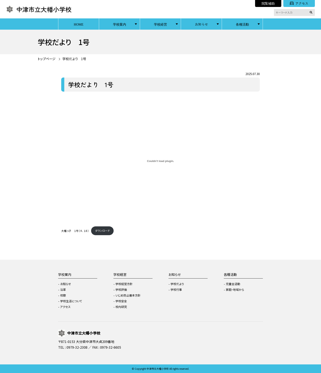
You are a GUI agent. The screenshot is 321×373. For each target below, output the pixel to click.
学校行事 (176, 290)
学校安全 (121, 301)
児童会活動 (233, 284)
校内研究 (121, 307)
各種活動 (242, 24)
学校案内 (119, 24)
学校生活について (71, 301)
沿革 (63, 290)
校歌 (63, 295)
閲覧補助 (268, 3)
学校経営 (160, 24)
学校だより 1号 (74, 58)
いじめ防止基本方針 (128, 295)
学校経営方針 (124, 284)
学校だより (177, 284)
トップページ (46, 58)
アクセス (299, 3)
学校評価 (121, 290)
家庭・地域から (235, 290)
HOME (78, 24)
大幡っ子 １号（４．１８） (75, 231)
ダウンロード (102, 231)
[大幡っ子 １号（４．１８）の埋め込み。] (160, 161)
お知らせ (201, 24)
